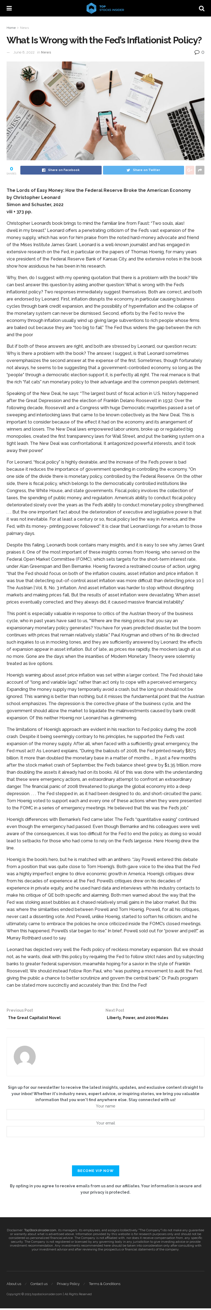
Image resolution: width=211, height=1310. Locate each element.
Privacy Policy (68, 1285)
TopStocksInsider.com (40, 1232)
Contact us (39, 1285)
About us (14, 1285)
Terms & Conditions (104, 1285)
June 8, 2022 (24, 52)
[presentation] (105, 1156)
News (24, 28)
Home (11, 28)
